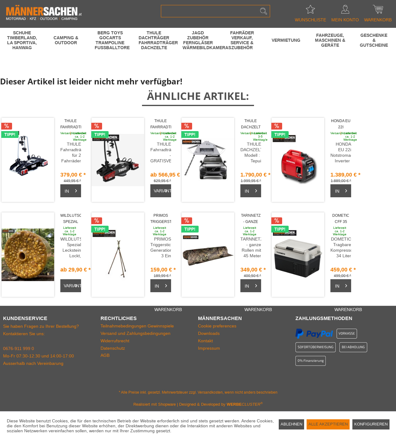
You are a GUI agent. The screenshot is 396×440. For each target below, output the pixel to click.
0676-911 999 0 (18, 348)
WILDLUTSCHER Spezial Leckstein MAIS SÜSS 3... (70, 219)
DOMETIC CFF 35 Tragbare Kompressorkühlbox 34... (340, 219)
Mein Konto (345, 11)
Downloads (209, 333)
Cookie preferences (217, 325)
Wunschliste (310, 11)
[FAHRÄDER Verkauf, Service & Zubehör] (242, 40)
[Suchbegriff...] (215, 11)
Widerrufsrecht (115, 340)
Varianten (162, 189)
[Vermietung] (286, 40)
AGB (105, 355)
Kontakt (205, 340)
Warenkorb (378, 11)
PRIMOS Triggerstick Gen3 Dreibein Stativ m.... (160, 219)
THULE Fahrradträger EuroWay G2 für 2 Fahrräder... (70, 124)
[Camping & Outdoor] (66, 40)
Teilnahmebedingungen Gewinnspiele (137, 325)
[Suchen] (263, 11)
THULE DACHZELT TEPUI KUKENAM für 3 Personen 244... (250, 124)
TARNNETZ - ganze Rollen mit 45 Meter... (250, 219)
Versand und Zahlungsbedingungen (135, 333)
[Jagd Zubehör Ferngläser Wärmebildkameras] (198, 40)
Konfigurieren (371, 424)
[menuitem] (215, 11)
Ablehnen (291, 424)
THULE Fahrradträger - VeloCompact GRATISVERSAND (160, 124)
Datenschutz (113, 348)
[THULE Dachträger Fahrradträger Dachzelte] (154, 40)
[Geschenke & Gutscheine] (374, 40)
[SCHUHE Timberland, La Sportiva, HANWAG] (22, 40)
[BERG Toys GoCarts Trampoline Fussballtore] (110, 40)
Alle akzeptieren (328, 424)
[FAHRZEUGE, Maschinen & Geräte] (330, 40)
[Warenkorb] (70, 190)
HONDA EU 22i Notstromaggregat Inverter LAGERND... (340, 124)
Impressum (209, 348)
